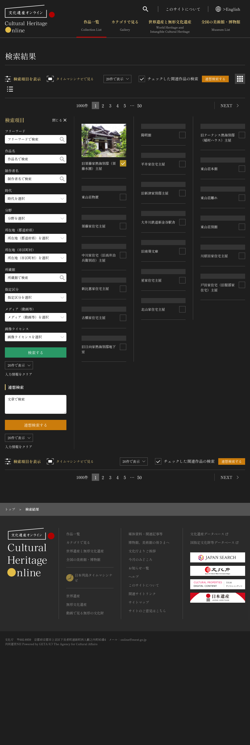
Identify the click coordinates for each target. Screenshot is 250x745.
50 (139, 105)
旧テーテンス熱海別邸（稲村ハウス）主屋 (158, 209)
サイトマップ (138, 672)
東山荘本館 (209, 159)
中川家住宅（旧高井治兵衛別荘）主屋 (218, 354)
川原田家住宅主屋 (154, 375)
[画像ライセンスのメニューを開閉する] (36, 337)
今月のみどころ (140, 629)
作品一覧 (91, 26)
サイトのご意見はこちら (147, 680)
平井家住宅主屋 (94, 225)
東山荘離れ (90, 278)
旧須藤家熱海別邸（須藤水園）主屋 (99, 166)
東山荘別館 (149, 318)
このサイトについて (183, 9)
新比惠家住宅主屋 (95, 386)
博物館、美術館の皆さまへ (148, 612)
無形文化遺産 (76, 674)
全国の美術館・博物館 (220, 26)
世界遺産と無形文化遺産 (169, 26)
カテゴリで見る (125, 26)
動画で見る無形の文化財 (85, 682)
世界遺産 (73, 665)
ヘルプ (133, 646)
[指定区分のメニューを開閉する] (36, 297)
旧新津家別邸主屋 (214, 270)
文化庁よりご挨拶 (142, 620)
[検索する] (62, 139)
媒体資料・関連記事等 (145, 603)
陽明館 (146, 159)
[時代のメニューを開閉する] (36, 198)
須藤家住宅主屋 (153, 264)
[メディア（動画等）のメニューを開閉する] (36, 317)
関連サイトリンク (142, 663)
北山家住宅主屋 (213, 469)
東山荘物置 (209, 213)
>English (228, 9)
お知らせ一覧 (138, 637)
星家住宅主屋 (92, 435)
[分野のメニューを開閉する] (36, 218)
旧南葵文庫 (149, 436)
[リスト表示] (10, 89)
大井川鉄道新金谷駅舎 (99, 333)
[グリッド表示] (240, 79)
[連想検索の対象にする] (123, 163)
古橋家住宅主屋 (213, 412)
